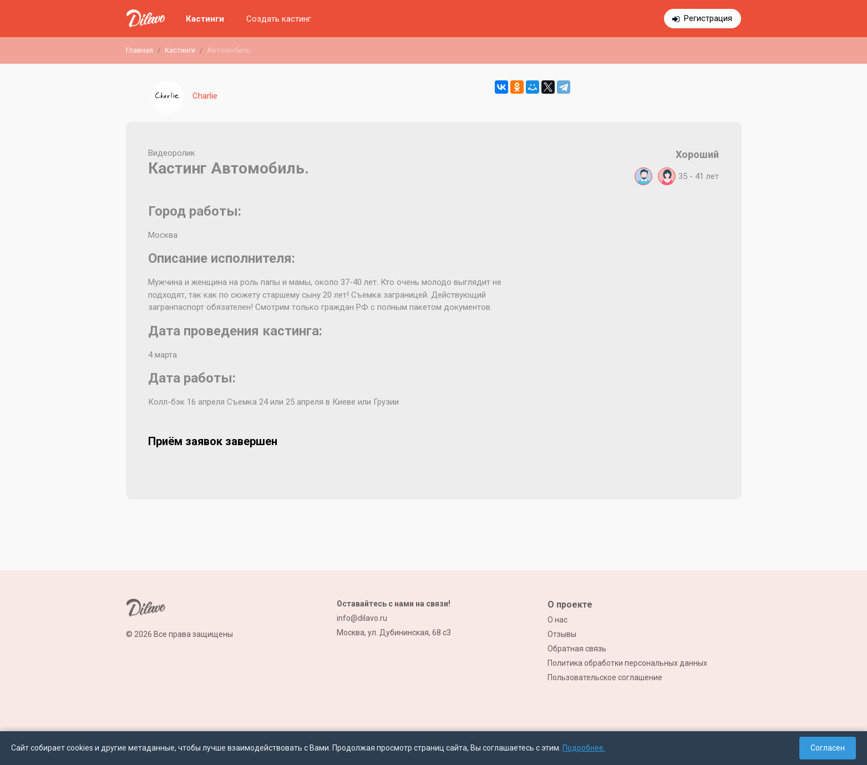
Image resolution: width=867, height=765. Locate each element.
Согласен (827, 747)
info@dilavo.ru (362, 618)
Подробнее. (583, 747)
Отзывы (561, 634)
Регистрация (708, 18)
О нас (557, 619)
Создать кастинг (278, 19)
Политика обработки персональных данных (627, 663)
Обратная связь (576, 648)
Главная (139, 50)
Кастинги (205, 19)
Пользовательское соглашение (604, 677)
